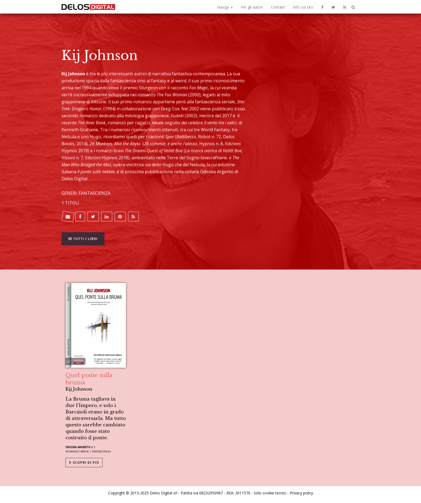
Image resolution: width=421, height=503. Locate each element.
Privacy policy (301, 492)
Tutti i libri (82, 235)
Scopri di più (84, 462)
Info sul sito (303, 7)
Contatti (278, 7)
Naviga (225, 7)
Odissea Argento (78, 447)
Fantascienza (101, 451)
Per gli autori (252, 7)
